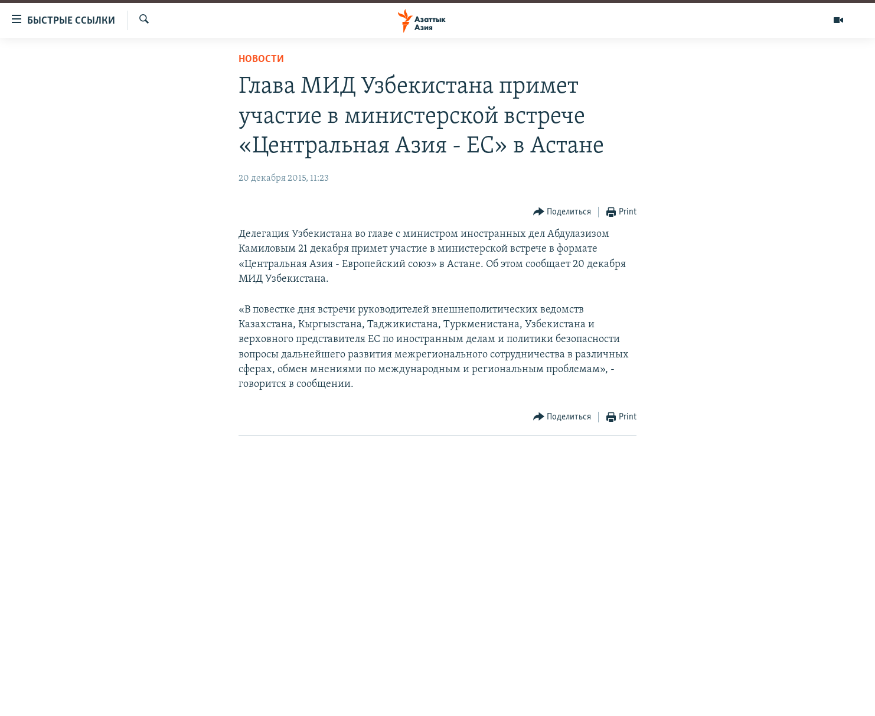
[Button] (562, 212)
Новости (261, 59)
